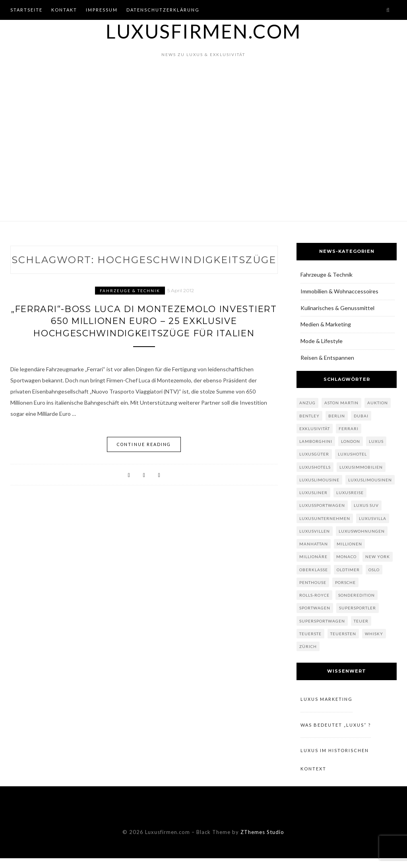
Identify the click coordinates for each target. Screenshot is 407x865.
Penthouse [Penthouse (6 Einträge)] (312, 582)
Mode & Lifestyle (321, 340)
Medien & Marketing (325, 324)
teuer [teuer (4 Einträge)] (361, 621)
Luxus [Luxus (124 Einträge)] (376, 441)
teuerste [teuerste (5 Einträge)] (310, 633)
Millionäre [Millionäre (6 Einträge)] (313, 556)
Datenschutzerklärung (163, 9)
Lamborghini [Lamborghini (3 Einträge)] (315, 441)
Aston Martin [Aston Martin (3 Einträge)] (341, 402)
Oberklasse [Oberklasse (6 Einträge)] (313, 569)
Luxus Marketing (326, 699)
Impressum (102, 9)
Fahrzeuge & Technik (130, 290)
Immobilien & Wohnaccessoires (339, 291)
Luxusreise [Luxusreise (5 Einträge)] (350, 492)
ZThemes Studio (262, 839)
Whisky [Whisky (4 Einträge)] (374, 633)
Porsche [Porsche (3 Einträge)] (345, 582)
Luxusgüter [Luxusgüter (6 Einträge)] (314, 454)
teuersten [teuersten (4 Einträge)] (343, 633)
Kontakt (64, 9)
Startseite (26, 9)
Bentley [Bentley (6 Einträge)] (309, 415)
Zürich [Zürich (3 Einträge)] (308, 646)
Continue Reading (144, 463)
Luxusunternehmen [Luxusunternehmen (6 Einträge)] (324, 518)
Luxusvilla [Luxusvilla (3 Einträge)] (372, 518)
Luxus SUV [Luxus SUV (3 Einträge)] (366, 505)
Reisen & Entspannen (327, 357)
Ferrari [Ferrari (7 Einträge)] (349, 428)
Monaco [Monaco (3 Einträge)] (346, 556)
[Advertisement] (203, 151)
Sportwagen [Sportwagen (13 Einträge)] (314, 607)
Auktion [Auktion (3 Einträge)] (377, 402)
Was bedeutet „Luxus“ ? (335, 727)
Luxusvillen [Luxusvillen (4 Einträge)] (314, 531)
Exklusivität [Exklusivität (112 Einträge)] (314, 428)
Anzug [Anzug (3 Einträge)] (307, 402)
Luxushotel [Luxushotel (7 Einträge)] (352, 454)
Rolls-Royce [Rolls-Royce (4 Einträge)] (314, 595)
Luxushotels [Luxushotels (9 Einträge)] (315, 467)
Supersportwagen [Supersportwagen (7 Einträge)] (322, 621)
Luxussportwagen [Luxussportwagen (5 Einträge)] (322, 505)
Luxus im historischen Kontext (334, 764)
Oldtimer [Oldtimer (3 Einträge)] (348, 569)
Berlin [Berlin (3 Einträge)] (336, 415)
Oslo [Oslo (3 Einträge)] (374, 569)
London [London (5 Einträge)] (350, 441)
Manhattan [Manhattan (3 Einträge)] (313, 543)
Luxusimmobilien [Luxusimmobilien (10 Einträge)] (361, 467)
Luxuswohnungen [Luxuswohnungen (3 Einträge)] (362, 531)
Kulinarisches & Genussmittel (337, 307)
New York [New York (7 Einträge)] (377, 556)
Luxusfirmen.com (203, 31)
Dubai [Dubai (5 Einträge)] (361, 415)
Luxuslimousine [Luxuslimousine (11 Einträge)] (319, 479)
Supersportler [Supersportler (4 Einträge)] (357, 607)
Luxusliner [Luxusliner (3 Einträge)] (313, 492)
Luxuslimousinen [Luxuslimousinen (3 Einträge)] (370, 479)
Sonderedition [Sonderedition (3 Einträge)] (356, 595)
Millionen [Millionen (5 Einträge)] (349, 543)
